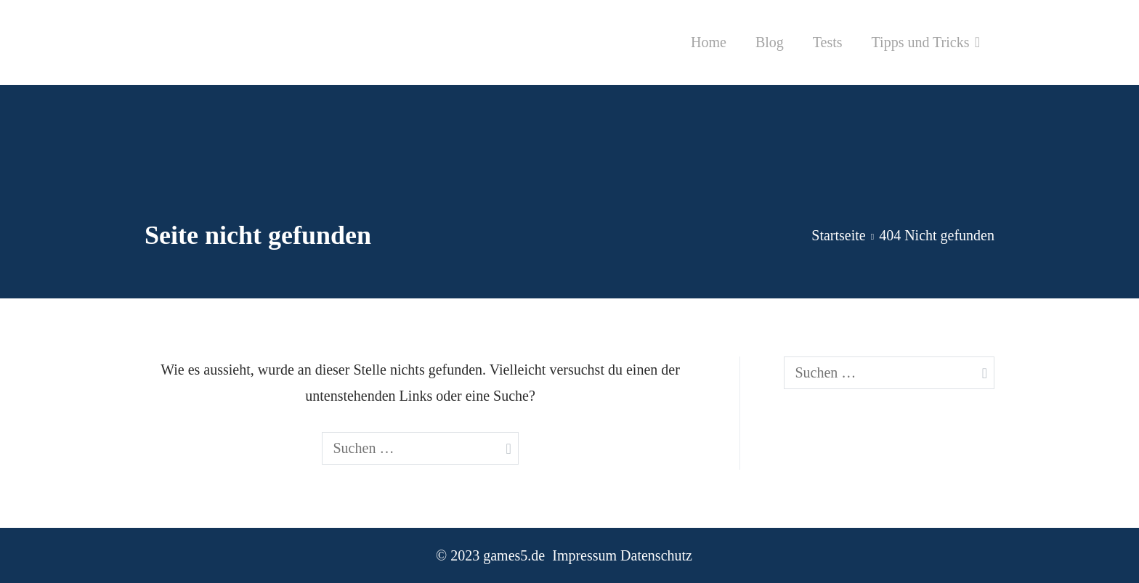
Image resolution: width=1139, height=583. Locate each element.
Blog (769, 42)
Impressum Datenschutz (622, 555)
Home (708, 42)
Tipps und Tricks (921, 42)
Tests (828, 42)
